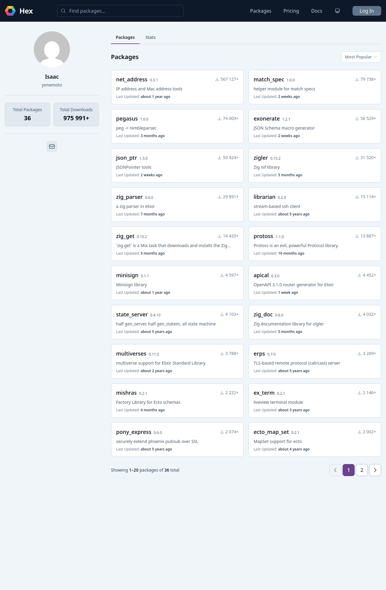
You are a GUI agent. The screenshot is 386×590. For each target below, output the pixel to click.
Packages (260, 11)
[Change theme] (337, 11)
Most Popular (361, 57)
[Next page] (375, 470)
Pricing (291, 11)
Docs (316, 11)
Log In (367, 11)
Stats (151, 37)
